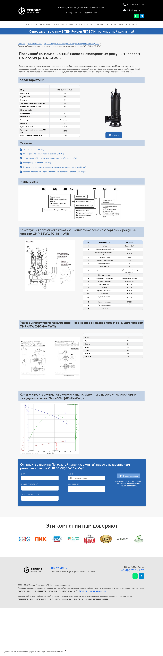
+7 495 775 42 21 (133, 570)
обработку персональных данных (130, 484)
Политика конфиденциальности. (93, 591)
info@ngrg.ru (59, 567)
